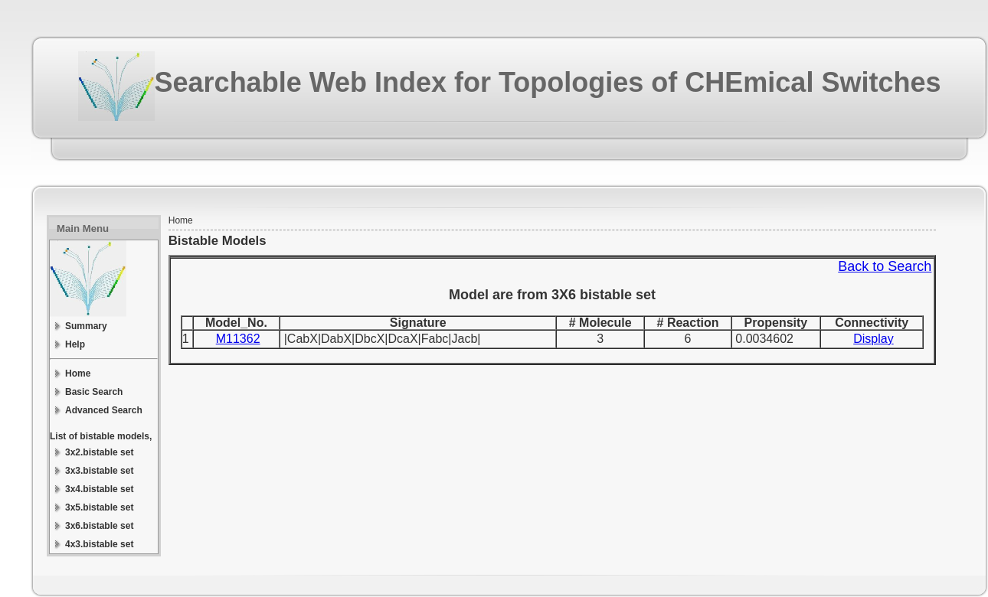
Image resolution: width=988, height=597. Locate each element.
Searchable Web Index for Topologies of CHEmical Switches (548, 82)
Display (873, 338)
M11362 (238, 338)
